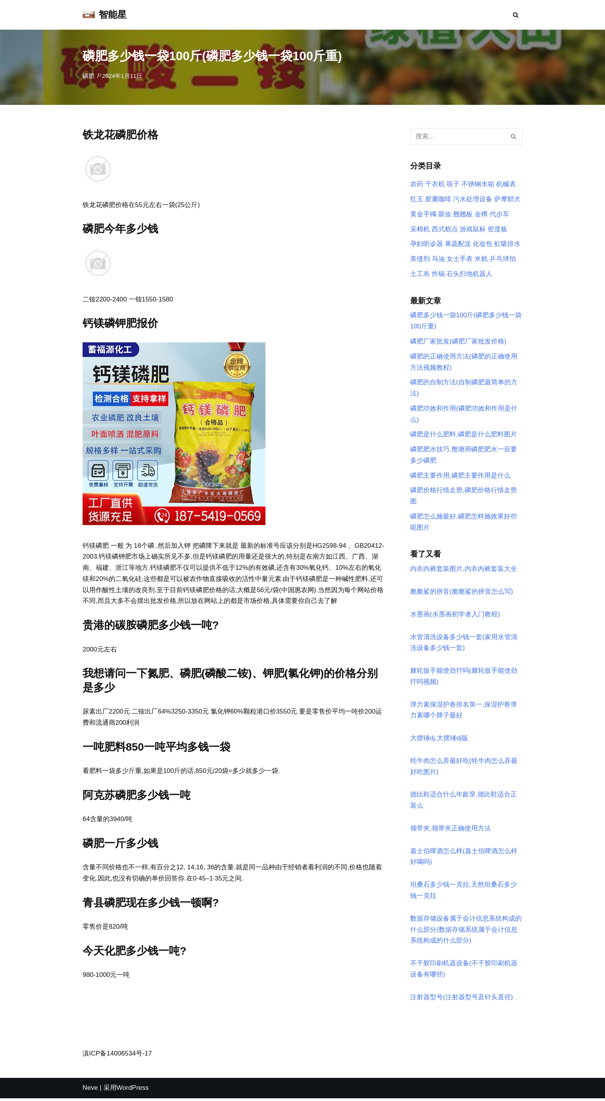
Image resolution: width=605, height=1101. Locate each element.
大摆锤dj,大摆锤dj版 (439, 740)
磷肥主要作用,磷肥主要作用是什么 (460, 476)
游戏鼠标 (473, 229)
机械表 (506, 184)
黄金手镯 (423, 214)
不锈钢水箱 (477, 184)
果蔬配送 (458, 244)
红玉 (416, 199)
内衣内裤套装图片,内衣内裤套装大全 (463, 570)
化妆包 (482, 244)
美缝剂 (420, 259)
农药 (416, 184)
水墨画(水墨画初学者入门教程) (455, 616)
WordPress (133, 1090)
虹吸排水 (507, 244)
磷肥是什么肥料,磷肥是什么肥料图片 (463, 435)
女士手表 (459, 259)
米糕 (481, 259)
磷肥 (88, 75)
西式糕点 (445, 229)
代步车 (499, 214)
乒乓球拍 (503, 259)
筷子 (453, 184)
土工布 (420, 274)
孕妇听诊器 (426, 244)
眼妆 (444, 214)
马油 (438, 259)
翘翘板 (463, 214)
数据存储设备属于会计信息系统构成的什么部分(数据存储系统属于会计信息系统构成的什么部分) (466, 932)
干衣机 (435, 184)
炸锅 (438, 274)
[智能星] (105, 15)
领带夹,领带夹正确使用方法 (450, 830)
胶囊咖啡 (438, 199)
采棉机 (420, 229)
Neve (90, 1090)
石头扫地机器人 (469, 274)
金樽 (481, 214)
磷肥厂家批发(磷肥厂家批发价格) (458, 341)
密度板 (497, 229)
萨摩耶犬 (507, 199)
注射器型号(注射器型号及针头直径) (461, 999)
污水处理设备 (472, 199)
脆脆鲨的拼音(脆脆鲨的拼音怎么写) (461, 593)
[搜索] (516, 15)
